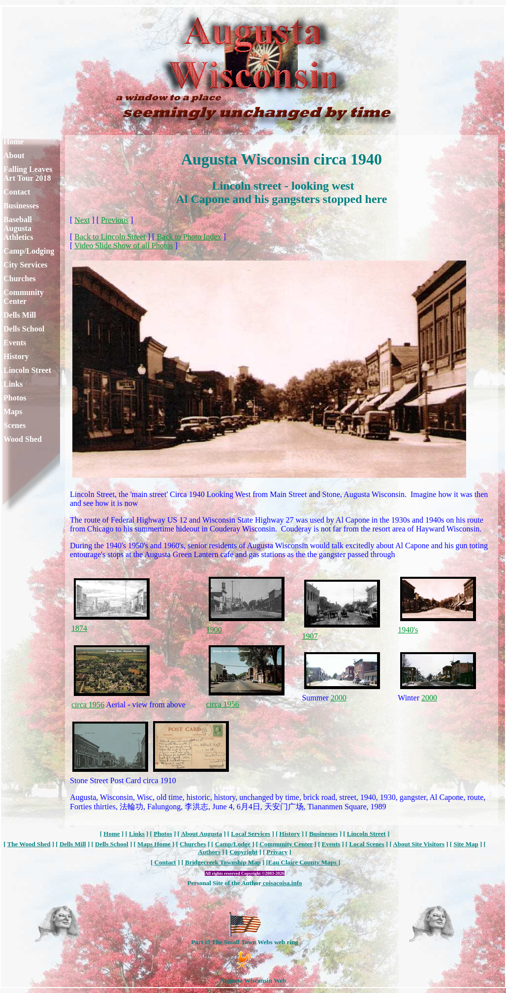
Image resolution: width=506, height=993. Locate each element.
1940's (408, 630)
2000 (339, 698)
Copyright (243, 852)
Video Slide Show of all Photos (123, 245)
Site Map (465, 844)
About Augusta (201, 833)
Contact (16, 192)
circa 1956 (87, 704)
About (14, 155)
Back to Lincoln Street (109, 236)
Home (13, 141)
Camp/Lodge (233, 844)
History (16, 356)
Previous (114, 220)
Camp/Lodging (28, 251)
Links (13, 384)
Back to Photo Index (189, 236)
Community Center (23, 296)
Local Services (250, 833)
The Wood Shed (29, 844)
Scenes (14, 425)
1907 (309, 636)
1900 (214, 630)
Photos (14, 398)
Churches (19, 278)
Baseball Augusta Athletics (18, 228)
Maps (12, 411)
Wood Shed (22, 439)
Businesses (21, 205)
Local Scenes (366, 844)
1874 (79, 628)
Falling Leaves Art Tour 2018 (27, 173)
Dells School (23, 329)
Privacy (277, 852)
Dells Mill (19, 315)
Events (14, 342)
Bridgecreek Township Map (223, 862)
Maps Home (154, 844)
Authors (209, 852)
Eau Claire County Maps (303, 862)
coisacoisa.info (281, 883)
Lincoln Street (27, 370)
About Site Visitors (418, 844)
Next (82, 220)
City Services (25, 265)
